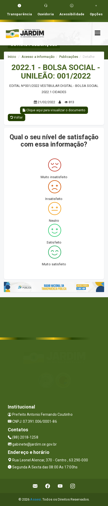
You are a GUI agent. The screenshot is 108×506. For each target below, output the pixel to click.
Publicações (68, 57)
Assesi (35, 499)
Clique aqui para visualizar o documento (54, 110)
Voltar (16, 117)
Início (12, 57)
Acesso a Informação (38, 57)
